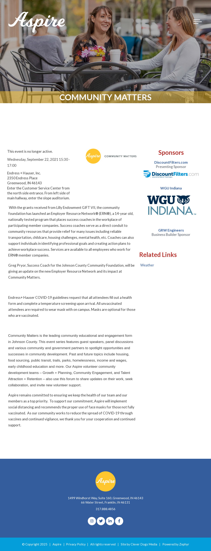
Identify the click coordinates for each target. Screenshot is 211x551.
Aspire (57, 544)
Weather (147, 265)
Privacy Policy (76, 544)
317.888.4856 (105, 509)
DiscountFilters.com (171, 162)
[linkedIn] (110, 521)
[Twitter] (101, 521)
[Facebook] (119, 521)
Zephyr (184, 544)
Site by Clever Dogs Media (139, 544)
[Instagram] (92, 521)
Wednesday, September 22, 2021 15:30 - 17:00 (38, 162)
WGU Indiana (171, 188)
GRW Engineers (171, 230)
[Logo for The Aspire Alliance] (37, 21)
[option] (171, 169)
